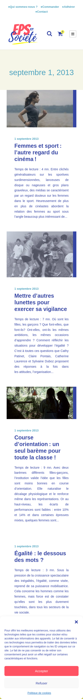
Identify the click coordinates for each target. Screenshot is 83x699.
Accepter (41, 671)
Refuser (41, 683)
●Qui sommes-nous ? (23, 6)
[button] (76, 622)
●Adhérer (68, 6)
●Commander (50, 6)
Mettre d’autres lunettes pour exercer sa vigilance (40, 302)
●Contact (41, 11)
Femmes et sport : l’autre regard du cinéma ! (38, 152)
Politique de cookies (39, 693)
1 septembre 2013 (26, 138)
